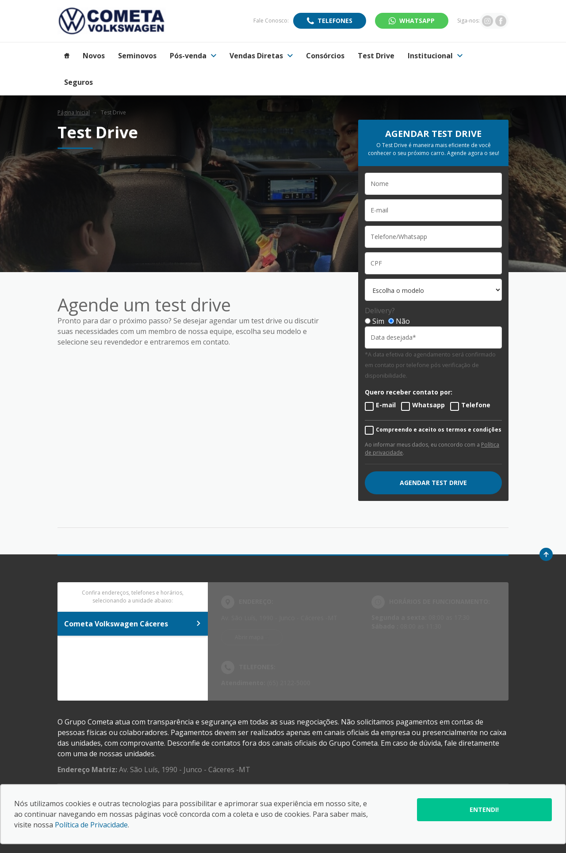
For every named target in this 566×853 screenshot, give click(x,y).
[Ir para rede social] (487, 21)
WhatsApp (417, 20)
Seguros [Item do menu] (78, 82)
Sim (378, 321)
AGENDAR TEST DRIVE (433, 482)
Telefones (334, 20)
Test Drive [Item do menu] (376, 55)
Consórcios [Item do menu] (325, 55)
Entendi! (484, 809)
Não (403, 321)
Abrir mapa (249, 637)
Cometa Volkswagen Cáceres (132, 624)
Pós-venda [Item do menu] (193, 55)
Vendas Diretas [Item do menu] (261, 55)
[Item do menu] (66, 55)
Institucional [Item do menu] (435, 55)
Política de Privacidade (91, 825)
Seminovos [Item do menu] (137, 55)
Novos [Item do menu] (94, 55)
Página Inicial (73, 112)
